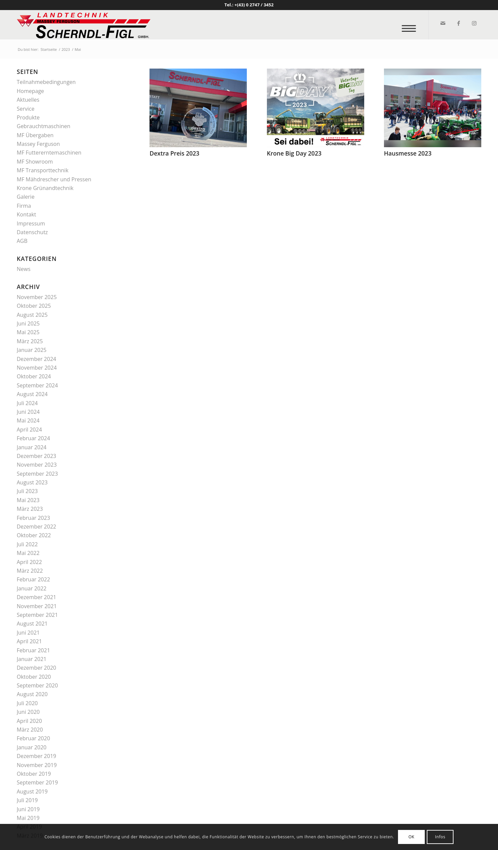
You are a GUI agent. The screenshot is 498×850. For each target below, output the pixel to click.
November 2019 (37, 765)
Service (25, 108)
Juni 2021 (28, 632)
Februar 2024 (33, 438)
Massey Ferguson (38, 144)
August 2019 (32, 791)
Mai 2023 (28, 500)
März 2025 (30, 341)
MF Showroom (35, 161)
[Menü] (411, 25)
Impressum (31, 223)
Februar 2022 (33, 579)
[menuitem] (411, 25)
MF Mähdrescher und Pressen (54, 179)
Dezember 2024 (36, 359)
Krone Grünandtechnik (45, 188)
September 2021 (37, 615)
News (23, 269)
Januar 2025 (31, 350)
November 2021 (37, 606)
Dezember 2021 (36, 597)
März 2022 (30, 570)
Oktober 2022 (34, 535)
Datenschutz (32, 232)
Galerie (25, 196)
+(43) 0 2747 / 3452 (254, 5)
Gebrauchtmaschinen (43, 126)
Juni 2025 (28, 323)
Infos (440, 837)
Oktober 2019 (34, 773)
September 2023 (37, 473)
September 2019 (37, 782)
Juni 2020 (28, 712)
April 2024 (29, 429)
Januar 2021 (31, 659)
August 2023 (32, 482)
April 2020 (29, 721)
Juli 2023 (27, 491)
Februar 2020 (33, 738)
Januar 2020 (31, 747)
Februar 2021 (33, 650)
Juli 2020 (27, 703)
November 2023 (37, 464)
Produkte (28, 117)
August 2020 (32, 694)
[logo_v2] (84, 24)
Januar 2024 (31, 447)
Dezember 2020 (36, 667)
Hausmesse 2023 (407, 153)
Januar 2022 (31, 588)
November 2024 (37, 367)
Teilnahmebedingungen (46, 82)
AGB (22, 241)
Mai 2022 (28, 553)
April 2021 (29, 641)
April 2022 (29, 562)
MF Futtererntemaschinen (49, 152)
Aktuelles (28, 99)
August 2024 (32, 394)
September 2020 (37, 685)
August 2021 (32, 623)
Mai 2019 (28, 818)
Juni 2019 (28, 809)
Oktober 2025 (34, 305)
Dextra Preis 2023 (174, 153)
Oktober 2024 (34, 376)
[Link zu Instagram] (473, 23)
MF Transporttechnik (43, 170)
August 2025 (32, 314)
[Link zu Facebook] (458, 23)
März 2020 (30, 729)
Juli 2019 (27, 800)
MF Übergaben (35, 135)
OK (411, 837)
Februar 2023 (33, 518)
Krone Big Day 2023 (294, 153)
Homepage (30, 91)
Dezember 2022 (36, 526)
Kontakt (26, 214)
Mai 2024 (28, 420)
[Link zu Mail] (442, 23)
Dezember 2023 (36, 456)
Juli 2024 (27, 403)
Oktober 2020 (34, 676)
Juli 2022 (27, 544)
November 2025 (37, 297)
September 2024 (37, 385)
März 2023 (30, 508)
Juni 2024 (28, 411)
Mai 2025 (28, 332)
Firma (24, 205)
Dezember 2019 (36, 756)
